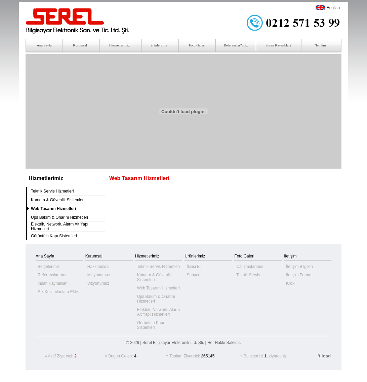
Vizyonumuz (98, 283)
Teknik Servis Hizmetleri (52, 191)
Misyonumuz (98, 275)
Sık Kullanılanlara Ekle (58, 291)
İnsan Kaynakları (53, 283)
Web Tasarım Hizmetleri (158, 288)
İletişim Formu (298, 275)
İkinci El (193, 266)
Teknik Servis (248, 275)
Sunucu (193, 275)
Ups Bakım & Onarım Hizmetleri (59, 217)
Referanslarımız (52, 275)
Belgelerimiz (48, 266)
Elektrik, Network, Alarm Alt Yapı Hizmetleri (158, 312)
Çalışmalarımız (249, 266)
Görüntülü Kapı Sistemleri (54, 236)
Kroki (290, 283)
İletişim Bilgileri (299, 266)
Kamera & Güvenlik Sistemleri (57, 200)
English (333, 7)
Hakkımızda (98, 266)
